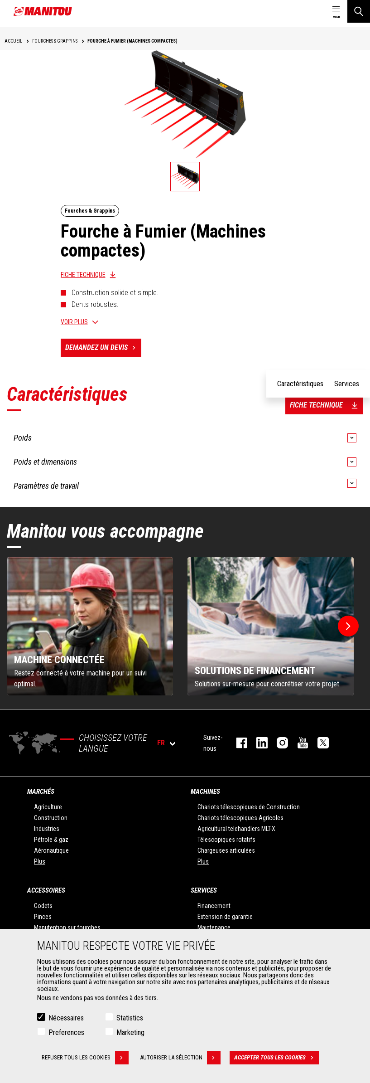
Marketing (130, 1033)
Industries (46, 828)
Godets (43, 905)
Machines (205, 791)
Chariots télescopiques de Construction (248, 807)
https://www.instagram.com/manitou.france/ (278, 742)
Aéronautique (51, 850)
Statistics (129, 1019)
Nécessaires (66, 1019)
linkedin (257, 742)
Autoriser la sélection (180, 1058)
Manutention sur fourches (67, 927)
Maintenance (214, 927)
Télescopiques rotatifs (226, 839)
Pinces (43, 916)
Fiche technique (83, 274)
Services (204, 890)
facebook (237, 742)
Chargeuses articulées (226, 850)
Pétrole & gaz (51, 839)
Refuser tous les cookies (85, 1058)
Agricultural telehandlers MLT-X (236, 828)
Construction (50, 817)
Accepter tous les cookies (276, 1058)
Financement (214, 905)
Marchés (40, 791)
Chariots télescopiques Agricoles (240, 817)
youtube (298, 742)
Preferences (66, 1033)
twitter (318, 742)
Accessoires (46, 890)
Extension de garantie (225, 916)
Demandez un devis (103, 348)
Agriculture (48, 807)
